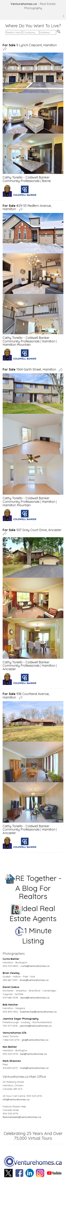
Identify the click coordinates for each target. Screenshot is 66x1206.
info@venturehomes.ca (16, 1099)
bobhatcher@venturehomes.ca (38, 1011)
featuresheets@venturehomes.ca (22, 1117)
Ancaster (9, 669)
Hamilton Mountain (17, 345)
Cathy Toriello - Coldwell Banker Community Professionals (26, 179)
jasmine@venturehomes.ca (35, 1025)
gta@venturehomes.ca (35, 1039)
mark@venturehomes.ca (34, 1068)
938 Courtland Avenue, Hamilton (26, 695)
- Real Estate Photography (33, 6)
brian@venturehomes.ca (34, 980)
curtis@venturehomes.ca (35, 966)
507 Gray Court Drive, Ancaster (33, 530)
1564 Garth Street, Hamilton (30, 369)
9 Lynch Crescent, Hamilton (30, 45)
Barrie (46, 181)
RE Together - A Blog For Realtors (33, 887)
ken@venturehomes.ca (33, 1053)
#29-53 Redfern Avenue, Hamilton (27, 207)
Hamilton (48, 341)
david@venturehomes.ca (34, 997)
